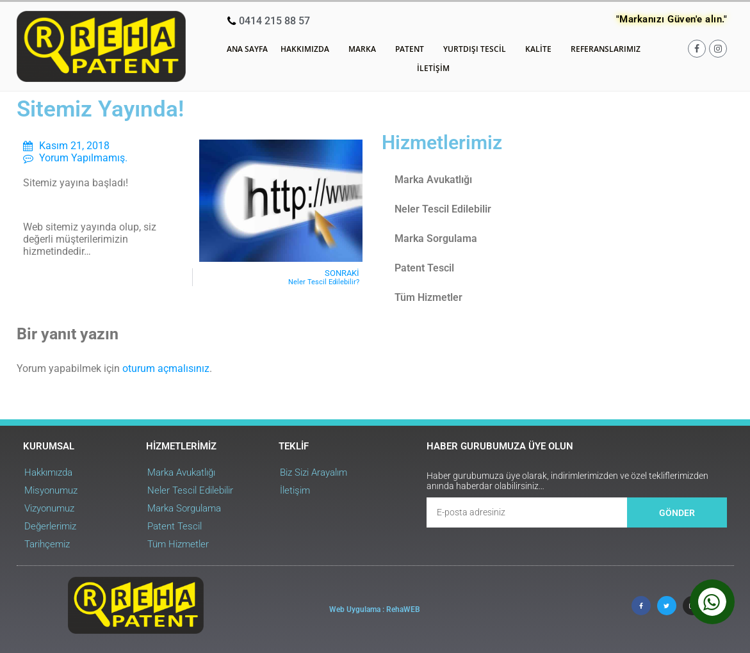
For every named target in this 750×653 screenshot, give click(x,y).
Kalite (541, 49)
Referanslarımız (605, 49)
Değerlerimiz (50, 526)
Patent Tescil (424, 268)
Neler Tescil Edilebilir (443, 209)
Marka (365, 49)
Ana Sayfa (247, 49)
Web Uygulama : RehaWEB (374, 609)
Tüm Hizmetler (428, 297)
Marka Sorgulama (436, 238)
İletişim (433, 68)
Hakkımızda (308, 49)
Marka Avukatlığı (433, 179)
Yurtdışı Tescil (477, 49)
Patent (412, 49)
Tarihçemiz (47, 544)
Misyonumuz (50, 490)
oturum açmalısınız (165, 368)
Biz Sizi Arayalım (313, 472)
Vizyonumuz (49, 508)
